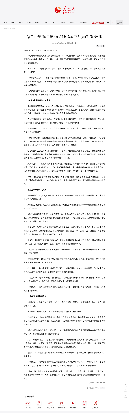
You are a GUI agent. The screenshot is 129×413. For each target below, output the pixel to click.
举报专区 (64, 22)
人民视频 (72, 404)
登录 (120, 22)
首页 (5, 22)
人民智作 (95, 404)
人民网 (6, 28)
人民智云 (84, 404)
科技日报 (74, 43)
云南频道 (12, 28)
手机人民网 (50, 404)
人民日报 (27, 404)
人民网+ (39, 404)
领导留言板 (61, 404)
